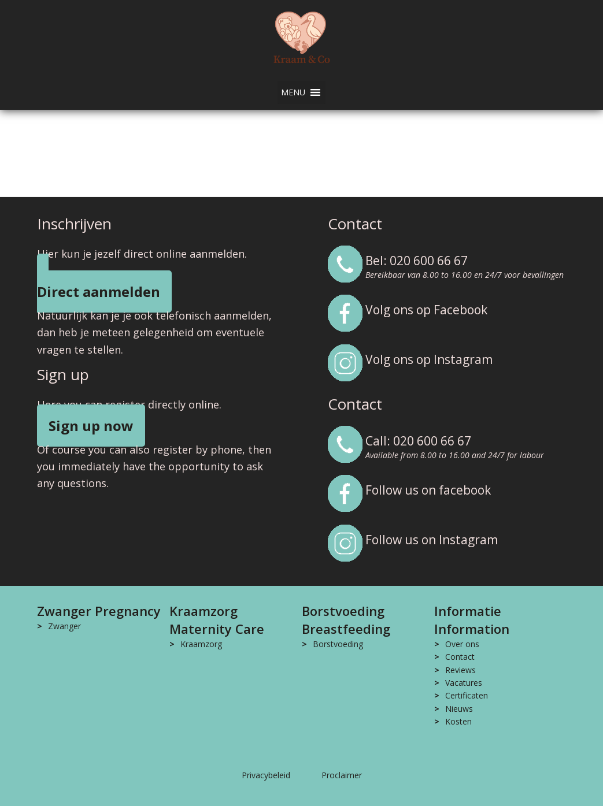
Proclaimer (341, 775)
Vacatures (463, 682)
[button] (293, 92)
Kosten (458, 721)
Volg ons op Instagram (429, 359)
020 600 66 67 (429, 260)
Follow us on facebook (428, 490)
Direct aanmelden (98, 291)
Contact (460, 656)
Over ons (462, 643)
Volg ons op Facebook (426, 310)
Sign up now (91, 425)
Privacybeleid (266, 775)
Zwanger (64, 626)
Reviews (460, 669)
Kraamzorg (201, 643)
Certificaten (466, 695)
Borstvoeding (338, 643)
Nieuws (459, 708)
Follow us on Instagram (431, 540)
